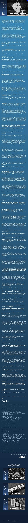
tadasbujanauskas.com (20, 520)
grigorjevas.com (14, 521)
